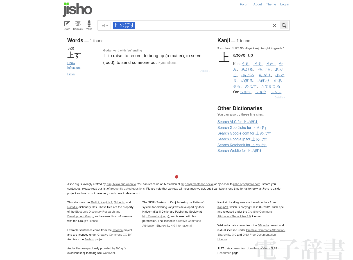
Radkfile (72, 207)
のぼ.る (247, 80)
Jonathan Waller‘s (258, 248)
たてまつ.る (270, 86)
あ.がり (264, 74)
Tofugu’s (121, 248)
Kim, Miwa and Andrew (121, 184)
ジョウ (245, 91)
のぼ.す (251, 86)
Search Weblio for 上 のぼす (239, 151)
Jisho (77, 9)
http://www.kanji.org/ (155, 216)
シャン (276, 91)
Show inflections (74, 65)
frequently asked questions (127, 188)
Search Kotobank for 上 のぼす (242, 145)
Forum (244, 4)
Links (71, 74)
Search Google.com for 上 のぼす (244, 133)
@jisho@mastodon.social (197, 184)
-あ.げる (264, 69)
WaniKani (109, 253)
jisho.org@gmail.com (246, 184)
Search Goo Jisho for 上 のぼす (242, 128)
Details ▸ (205, 70)
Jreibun (89, 239)
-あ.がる (247, 74)
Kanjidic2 (106, 202)
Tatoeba (117, 230)
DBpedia (263, 225)
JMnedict (119, 202)
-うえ (257, 63)
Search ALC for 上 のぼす (237, 122)
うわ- (270, 63)
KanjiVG (222, 207)
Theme (271, 4)
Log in (284, 4)
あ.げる (247, 69)
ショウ (260, 91)
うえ (245, 63)
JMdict (95, 202)
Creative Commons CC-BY (114, 234)
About (257, 4)
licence (93, 221)
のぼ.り (263, 80)
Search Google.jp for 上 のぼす (242, 139)
